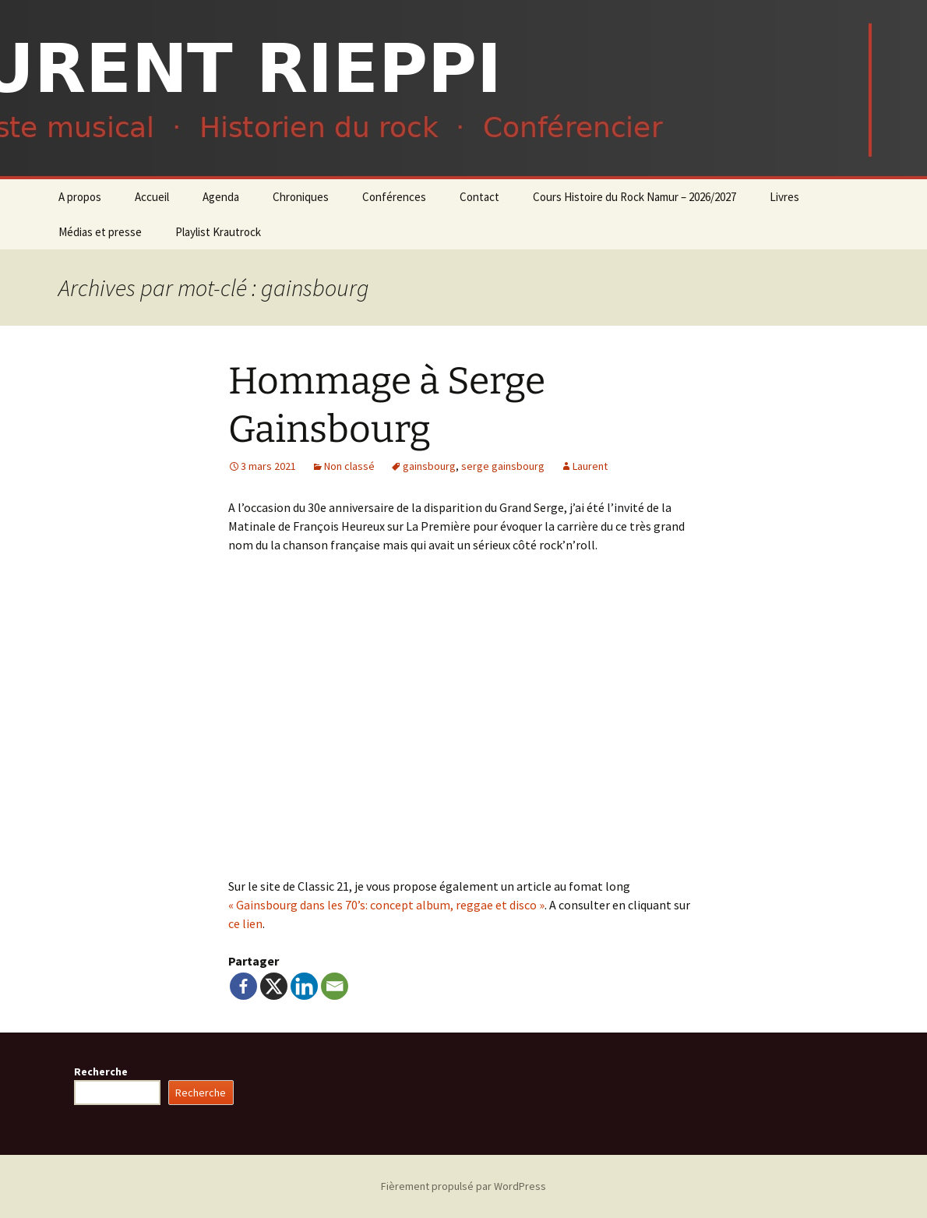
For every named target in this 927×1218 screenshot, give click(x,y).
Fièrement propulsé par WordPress (463, 1186)
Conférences (394, 196)
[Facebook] (243, 986)
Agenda (221, 196)
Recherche (101, 1071)
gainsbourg (429, 466)
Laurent (590, 466)
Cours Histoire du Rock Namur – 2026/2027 (634, 196)
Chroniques (301, 196)
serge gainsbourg (503, 466)
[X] (273, 986)
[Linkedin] (304, 986)
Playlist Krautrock (218, 231)
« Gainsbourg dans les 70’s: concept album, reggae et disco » (386, 905)
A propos (79, 196)
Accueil (152, 196)
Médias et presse (100, 231)
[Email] (334, 986)
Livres (784, 196)
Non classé (349, 466)
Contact (479, 196)
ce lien (245, 923)
